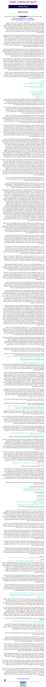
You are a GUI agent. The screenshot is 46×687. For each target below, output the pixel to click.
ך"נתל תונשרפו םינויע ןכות (23, 678)
